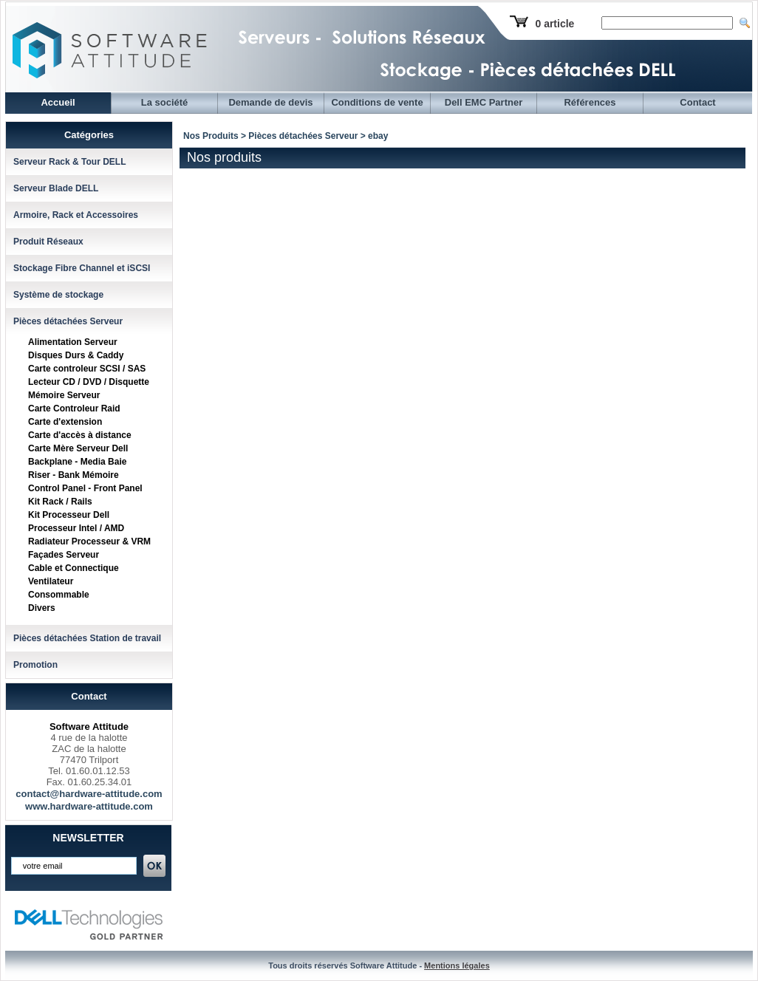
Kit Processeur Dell (68, 515)
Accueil (58, 102)
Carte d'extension (65, 422)
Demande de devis (270, 102)
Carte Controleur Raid (74, 408)
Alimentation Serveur (72, 342)
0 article (554, 24)
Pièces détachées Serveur (68, 321)
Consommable (58, 594)
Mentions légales (457, 965)
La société (164, 102)
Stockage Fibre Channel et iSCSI (81, 268)
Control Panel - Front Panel (85, 488)
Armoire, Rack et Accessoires (75, 215)
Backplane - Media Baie (77, 462)
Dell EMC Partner (483, 102)
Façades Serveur (63, 555)
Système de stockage (58, 295)
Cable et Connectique (73, 568)
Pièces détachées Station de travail (87, 638)
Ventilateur (50, 581)
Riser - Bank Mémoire (73, 475)
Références (589, 102)
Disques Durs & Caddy (75, 355)
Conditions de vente (377, 102)
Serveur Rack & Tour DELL (69, 162)
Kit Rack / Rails (60, 501)
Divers (41, 608)
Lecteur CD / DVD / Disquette (88, 382)
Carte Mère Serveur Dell (78, 448)
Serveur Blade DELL (55, 188)
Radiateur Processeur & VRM (89, 541)
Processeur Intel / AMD (76, 528)
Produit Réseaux (48, 241)
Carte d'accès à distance (80, 435)
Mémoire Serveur (64, 395)
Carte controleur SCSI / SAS (87, 368)
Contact (697, 102)
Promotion (35, 665)
